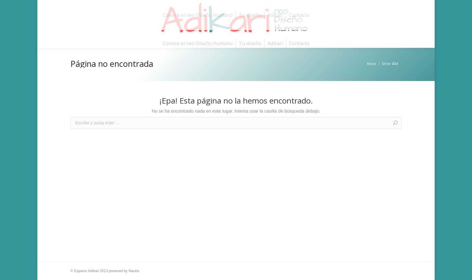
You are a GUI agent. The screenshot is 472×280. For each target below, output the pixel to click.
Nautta (134, 271)
